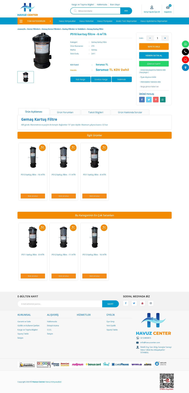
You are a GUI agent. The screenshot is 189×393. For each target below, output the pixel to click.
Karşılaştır (144, 72)
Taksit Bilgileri (95, 112)
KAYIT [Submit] (110, 303)
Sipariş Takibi (23, 333)
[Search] (101, 10)
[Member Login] (152, 9)
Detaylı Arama (53, 325)
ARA (126, 10)
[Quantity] (158, 38)
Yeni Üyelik (111, 325)
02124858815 (145, 338)
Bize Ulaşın (115, 4)
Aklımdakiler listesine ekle (150, 82)
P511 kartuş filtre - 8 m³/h (94, 174)
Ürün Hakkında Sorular (130, 112)
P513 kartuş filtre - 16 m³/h (33, 174)
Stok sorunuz (33, 196)
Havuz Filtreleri (33, 29)
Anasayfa (21, 29)
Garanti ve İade (24, 321)
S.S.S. (49, 329)
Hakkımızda (102, 4)
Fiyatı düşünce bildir (147, 77)
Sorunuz (100, 64)
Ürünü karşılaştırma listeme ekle (152, 70)
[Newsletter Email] (68, 303)
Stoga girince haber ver (149, 86)
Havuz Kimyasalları (53, 382)
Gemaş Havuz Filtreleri (51, 29)
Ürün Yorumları (65, 112)
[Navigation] (35, 20)
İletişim (20, 338)
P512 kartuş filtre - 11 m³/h (64, 174)
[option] (25, 77)
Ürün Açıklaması (33, 111)
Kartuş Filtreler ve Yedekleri (74, 29)
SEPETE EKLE (154, 46)
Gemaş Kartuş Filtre (95, 29)
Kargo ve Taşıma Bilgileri (83, 4)
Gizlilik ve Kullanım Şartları (28, 325)
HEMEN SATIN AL (154, 55)
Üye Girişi (110, 321)
